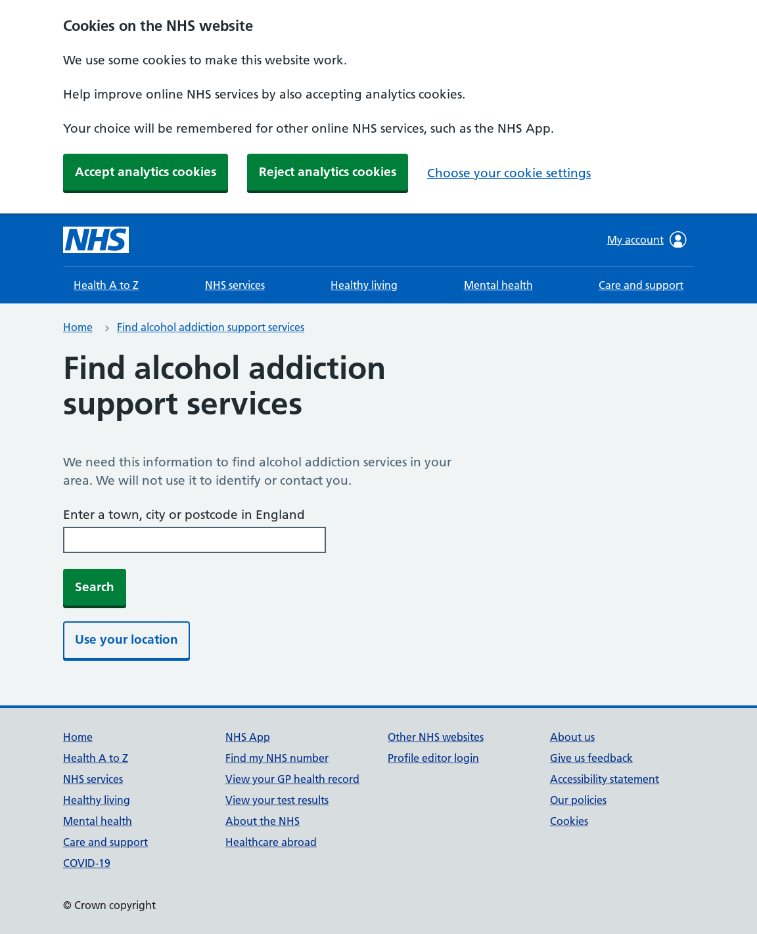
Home (78, 327)
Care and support (641, 285)
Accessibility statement (604, 779)
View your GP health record (292, 779)
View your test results (277, 800)
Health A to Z (106, 285)
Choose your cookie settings (509, 173)
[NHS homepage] (96, 240)
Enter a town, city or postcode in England (184, 514)
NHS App (247, 737)
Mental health (498, 285)
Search (94, 586)
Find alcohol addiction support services (210, 327)
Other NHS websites (436, 737)
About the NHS (262, 821)
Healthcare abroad (271, 842)
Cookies (569, 821)
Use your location (126, 639)
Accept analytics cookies (145, 171)
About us (572, 737)
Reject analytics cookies (327, 171)
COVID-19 (86, 863)
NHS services (235, 285)
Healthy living (364, 285)
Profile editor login (433, 758)
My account (647, 239)
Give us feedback (591, 758)
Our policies (578, 800)
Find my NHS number (277, 758)
